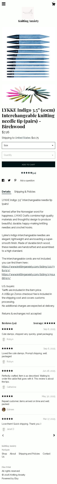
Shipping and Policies (29, 453)
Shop (5, 453)
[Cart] (53, 4)
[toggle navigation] (3, 3)
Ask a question (27, 180)
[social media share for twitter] (9, 180)
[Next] (54, 435)
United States (22, 137)
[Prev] (3, 435)
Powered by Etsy (10, 478)
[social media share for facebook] (3, 180)
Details (6, 191)
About (13, 453)
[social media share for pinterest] (15, 180)
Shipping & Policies (24, 191)
